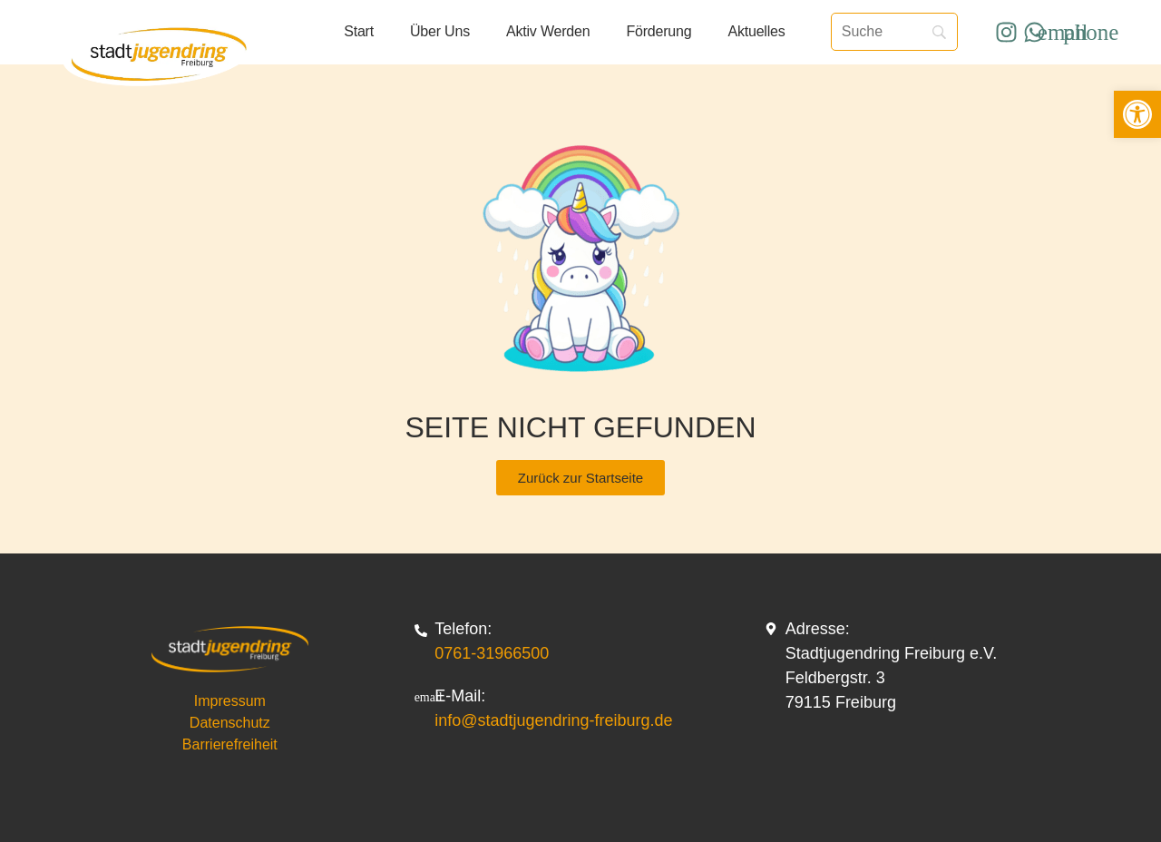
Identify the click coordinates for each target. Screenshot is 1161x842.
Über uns (440, 31)
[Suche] (894, 32)
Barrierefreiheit (230, 744)
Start (359, 31)
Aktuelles (756, 31)
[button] (1137, 114)
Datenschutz (230, 722)
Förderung (658, 31)
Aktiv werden (548, 31)
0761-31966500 (491, 653)
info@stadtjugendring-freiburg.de (553, 720)
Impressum (230, 701)
